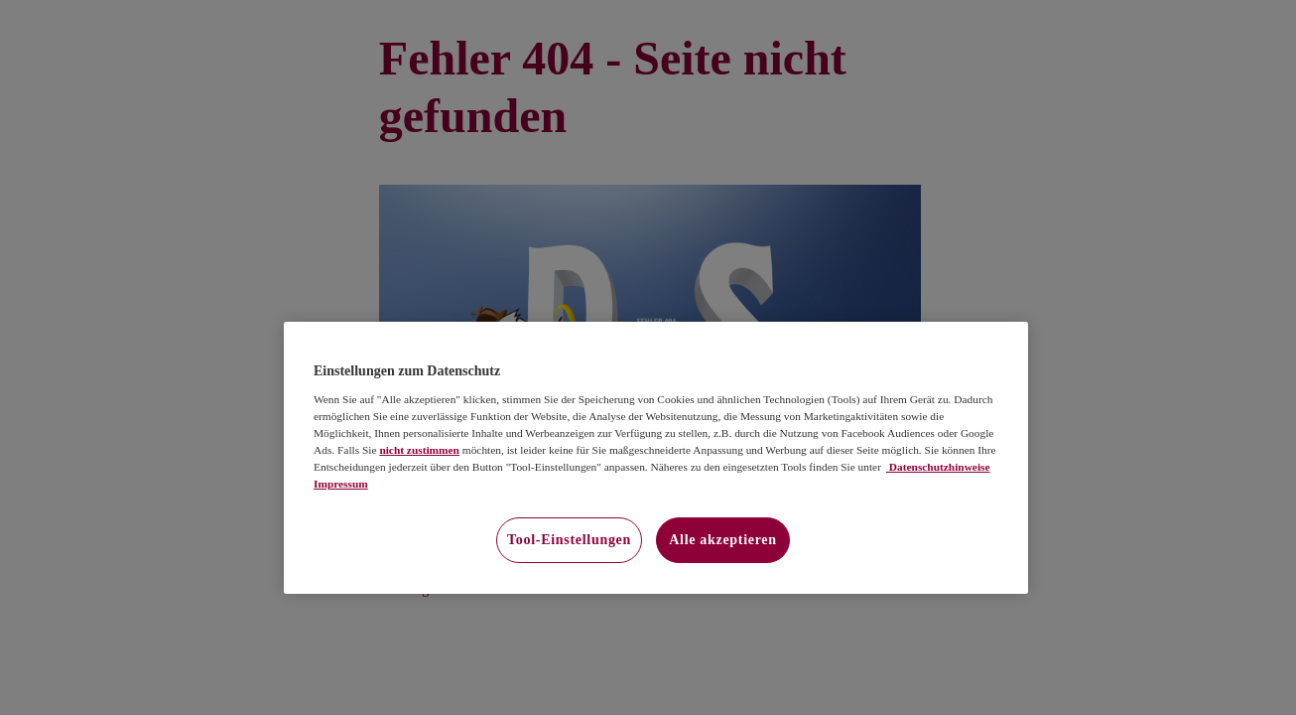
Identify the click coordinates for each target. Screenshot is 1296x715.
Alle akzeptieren (723, 539)
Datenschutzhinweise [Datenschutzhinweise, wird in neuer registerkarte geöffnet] (938, 467)
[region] (656, 458)
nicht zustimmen (419, 450)
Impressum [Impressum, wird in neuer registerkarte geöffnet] (341, 484)
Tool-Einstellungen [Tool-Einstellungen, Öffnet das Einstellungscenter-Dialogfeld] (569, 539)
